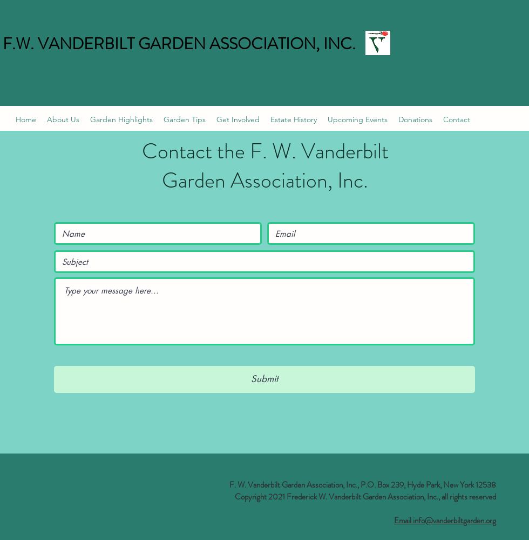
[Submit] (264, 379)
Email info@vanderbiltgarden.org (445, 520)
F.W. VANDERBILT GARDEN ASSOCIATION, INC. (179, 43)
